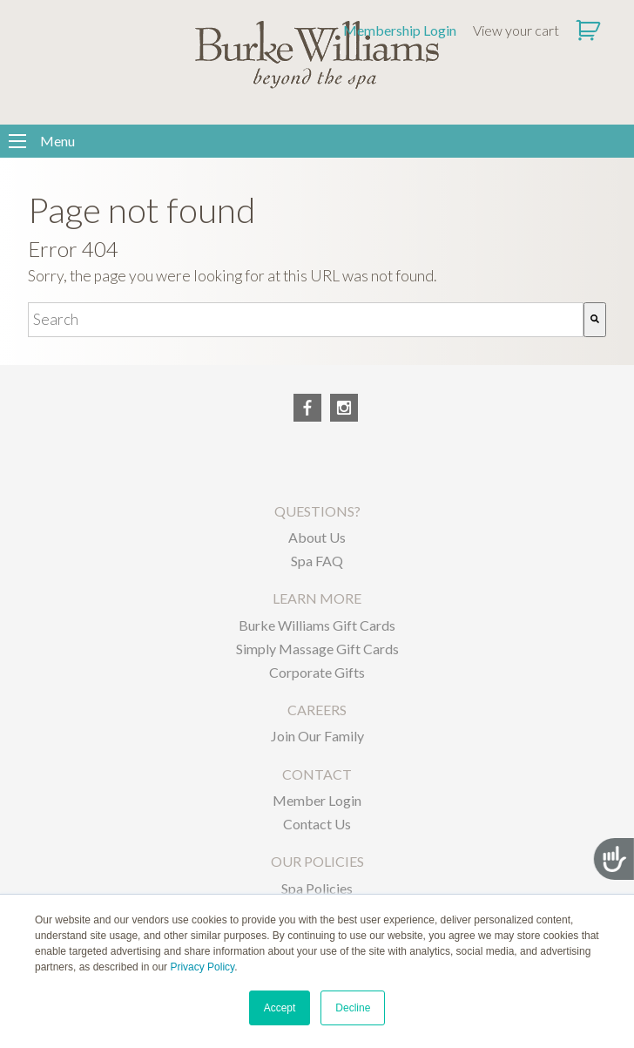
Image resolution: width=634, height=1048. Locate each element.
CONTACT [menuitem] (317, 774)
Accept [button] (280, 1008)
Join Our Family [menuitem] (317, 735)
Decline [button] (352, 1008)
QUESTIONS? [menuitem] (317, 511)
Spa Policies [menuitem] (317, 888)
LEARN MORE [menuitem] (317, 598)
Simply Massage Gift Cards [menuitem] (317, 648)
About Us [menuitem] (317, 537)
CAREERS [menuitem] (317, 709)
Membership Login (399, 30)
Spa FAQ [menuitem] (317, 560)
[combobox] (305, 319)
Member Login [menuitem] (317, 800)
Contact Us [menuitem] (317, 823)
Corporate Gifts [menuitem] (317, 672)
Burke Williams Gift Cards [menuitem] (317, 625)
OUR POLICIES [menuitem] (317, 861)
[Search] (594, 319)
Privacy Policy (202, 967)
